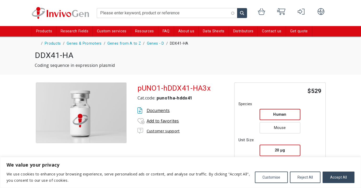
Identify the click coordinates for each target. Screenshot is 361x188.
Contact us (271, 31)
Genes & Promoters (84, 43)
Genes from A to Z (124, 43)
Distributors (243, 31)
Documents (158, 110)
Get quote (299, 31)
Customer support (163, 130)
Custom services (112, 31)
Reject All (305, 177)
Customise (271, 177)
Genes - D (155, 43)
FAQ (166, 31)
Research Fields (74, 31)
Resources (144, 31)
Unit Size (246, 140)
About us (186, 31)
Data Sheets (214, 31)
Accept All (338, 177)
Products (44, 31)
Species (245, 104)
